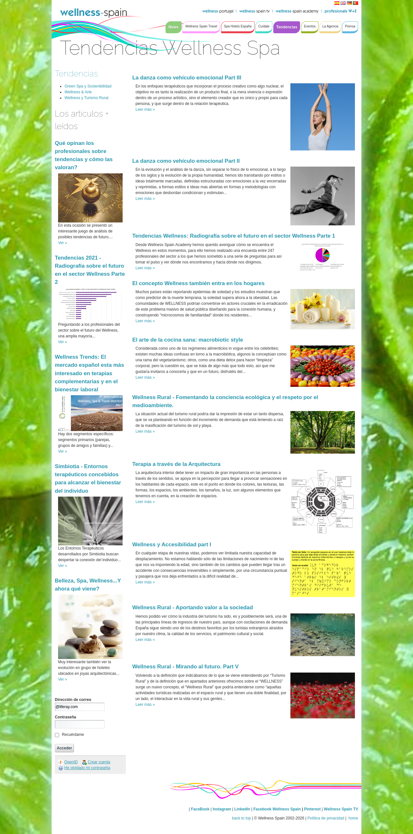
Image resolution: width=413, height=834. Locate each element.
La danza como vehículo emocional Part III (186, 78)
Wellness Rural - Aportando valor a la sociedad (192, 607)
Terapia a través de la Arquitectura (176, 464)
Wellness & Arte (78, 92)
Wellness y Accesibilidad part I (171, 544)
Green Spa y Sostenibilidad (88, 86)
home (353, 818)
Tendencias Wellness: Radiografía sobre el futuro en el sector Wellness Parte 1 (233, 236)
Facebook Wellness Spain (277, 809)
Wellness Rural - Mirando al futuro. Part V (185, 667)
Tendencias (76, 73)
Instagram (222, 809)
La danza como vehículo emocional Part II (186, 161)
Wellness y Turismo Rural (86, 98)
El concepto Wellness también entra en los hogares (198, 283)
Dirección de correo (73, 699)
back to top (241, 818)
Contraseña (65, 717)
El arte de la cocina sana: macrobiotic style (187, 340)
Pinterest (313, 809)
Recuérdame (73, 734)
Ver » (62, 243)
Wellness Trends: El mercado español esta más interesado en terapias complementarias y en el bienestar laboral (89, 373)
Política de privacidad (325, 818)
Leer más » (145, 109)
